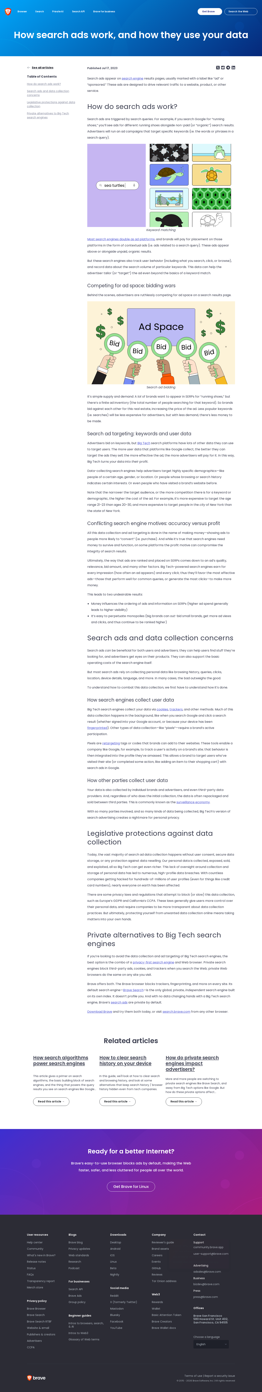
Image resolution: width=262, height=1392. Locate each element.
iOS (112, 1255)
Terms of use (193, 1376)
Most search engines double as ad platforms (121, 239)
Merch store (35, 1287)
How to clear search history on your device (125, 1060)
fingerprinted (97, 728)
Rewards (157, 1302)
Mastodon (117, 1309)
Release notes (36, 1262)
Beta (113, 1268)
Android (115, 1249)
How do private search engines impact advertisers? (192, 1063)
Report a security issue (220, 1376)
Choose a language (206, 1337)
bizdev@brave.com (206, 1284)
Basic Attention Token (166, 1315)
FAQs (30, 1274)
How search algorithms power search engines (60, 1060)
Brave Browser (36, 1309)
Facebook (116, 1321)
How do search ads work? (44, 84)
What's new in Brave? (41, 1255)
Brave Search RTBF (39, 1321)
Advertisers (34, 1341)
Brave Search (133, 990)
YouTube (116, 1328)
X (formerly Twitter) (123, 1302)
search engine (132, 78)
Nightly (114, 1274)
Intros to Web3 (78, 1333)
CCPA (30, 1347)
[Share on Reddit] (222, 68)
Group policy (77, 1302)
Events (156, 1262)
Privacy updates (79, 1249)
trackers (176, 709)
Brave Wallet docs (164, 1328)
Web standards (79, 1255)
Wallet (156, 1309)
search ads (119, 1002)
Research (75, 1262)
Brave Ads (75, 1296)
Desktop (115, 1242)
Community (35, 1249)
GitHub (156, 1268)
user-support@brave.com (210, 1254)
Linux (113, 1262)
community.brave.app (208, 1247)
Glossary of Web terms (84, 1339)
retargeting (111, 743)
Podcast (74, 1268)
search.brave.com (176, 1011)
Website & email (38, 1328)
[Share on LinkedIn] (233, 68)
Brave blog (76, 1242)
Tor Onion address (164, 1281)
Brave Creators (162, 1321)
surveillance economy (193, 802)
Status (31, 1268)
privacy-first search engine (153, 962)
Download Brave (99, 1011)
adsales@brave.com (211, 1271)
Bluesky (115, 1315)
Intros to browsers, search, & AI (86, 1325)
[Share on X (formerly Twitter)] (218, 68)
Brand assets (160, 1249)
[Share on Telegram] (227, 68)
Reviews (157, 1274)
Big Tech (143, 443)
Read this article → (51, 1101)
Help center (35, 1242)
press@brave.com (205, 1297)
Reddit (114, 1296)
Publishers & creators (41, 1334)
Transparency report (41, 1281)
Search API (76, 1289)
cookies (162, 709)
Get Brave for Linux (131, 1186)
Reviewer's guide (163, 1242)
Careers (157, 1255)
